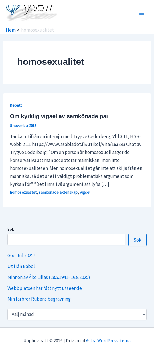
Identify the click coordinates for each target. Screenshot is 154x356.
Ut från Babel (21, 266)
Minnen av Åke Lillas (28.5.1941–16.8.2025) (48, 277)
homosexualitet (23, 192)
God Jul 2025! (21, 255)
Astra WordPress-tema (108, 340)
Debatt (16, 105)
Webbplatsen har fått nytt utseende (44, 288)
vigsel (85, 192)
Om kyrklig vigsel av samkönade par (59, 116)
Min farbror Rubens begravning (39, 299)
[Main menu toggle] (142, 13)
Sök (10, 229)
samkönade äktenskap (58, 192)
